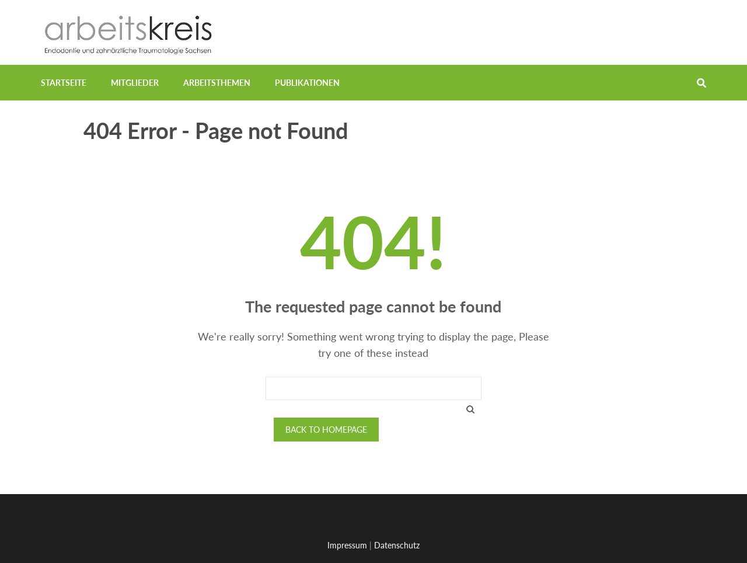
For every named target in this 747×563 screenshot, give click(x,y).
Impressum (347, 545)
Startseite (63, 83)
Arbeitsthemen (216, 83)
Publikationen (307, 83)
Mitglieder (135, 83)
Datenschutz (397, 545)
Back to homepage (326, 430)
